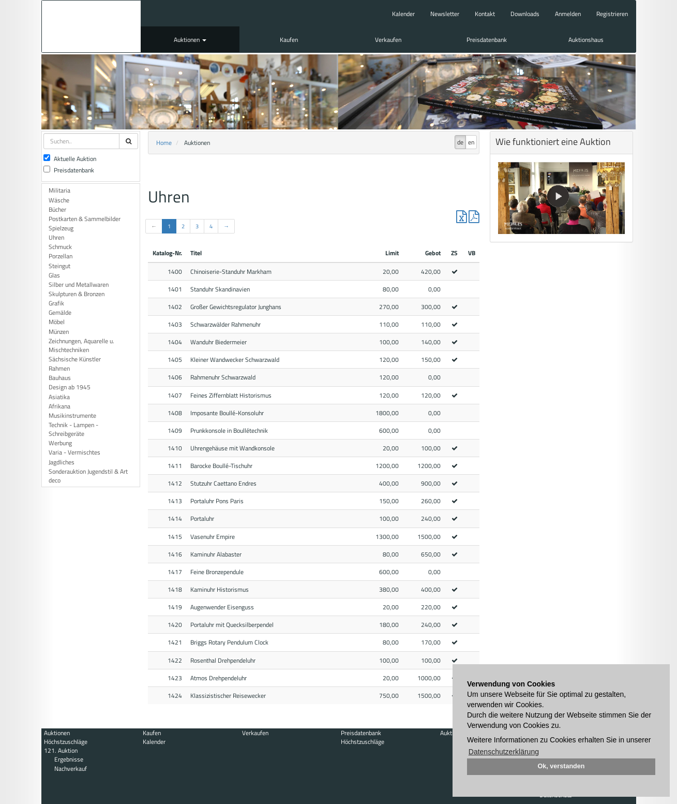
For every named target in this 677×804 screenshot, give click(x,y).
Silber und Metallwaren (79, 284)
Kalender (403, 14)
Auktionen (190, 40)
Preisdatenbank (487, 40)
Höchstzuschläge (65, 742)
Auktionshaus (586, 40)
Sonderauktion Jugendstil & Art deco (88, 475)
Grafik (56, 303)
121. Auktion (61, 750)
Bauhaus (60, 378)
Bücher (57, 209)
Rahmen (59, 368)
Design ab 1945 (70, 387)
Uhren (56, 237)
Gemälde (60, 312)
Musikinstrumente (72, 415)
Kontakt (485, 14)
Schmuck (60, 247)
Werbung (60, 443)
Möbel (57, 322)
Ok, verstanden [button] (561, 766)
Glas (54, 275)
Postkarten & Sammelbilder (85, 219)
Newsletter (444, 14)
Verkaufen (388, 40)
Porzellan (60, 256)
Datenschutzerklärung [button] (504, 752)
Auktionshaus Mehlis (91, 26)
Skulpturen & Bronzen (76, 294)
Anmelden (568, 14)
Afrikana (59, 406)
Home (164, 143)
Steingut (59, 266)
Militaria (59, 190)
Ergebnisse (68, 759)
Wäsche (59, 200)
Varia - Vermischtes (74, 452)
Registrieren (612, 14)
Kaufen (289, 40)
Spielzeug (61, 228)
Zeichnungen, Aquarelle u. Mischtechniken (81, 345)
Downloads (524, 14)
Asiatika (59, 397)
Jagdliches (61, 462)
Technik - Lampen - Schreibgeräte (73, 429)
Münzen (59, 332)
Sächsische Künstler (75, 359)
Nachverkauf (70, 768)
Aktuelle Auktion (69, 158)
